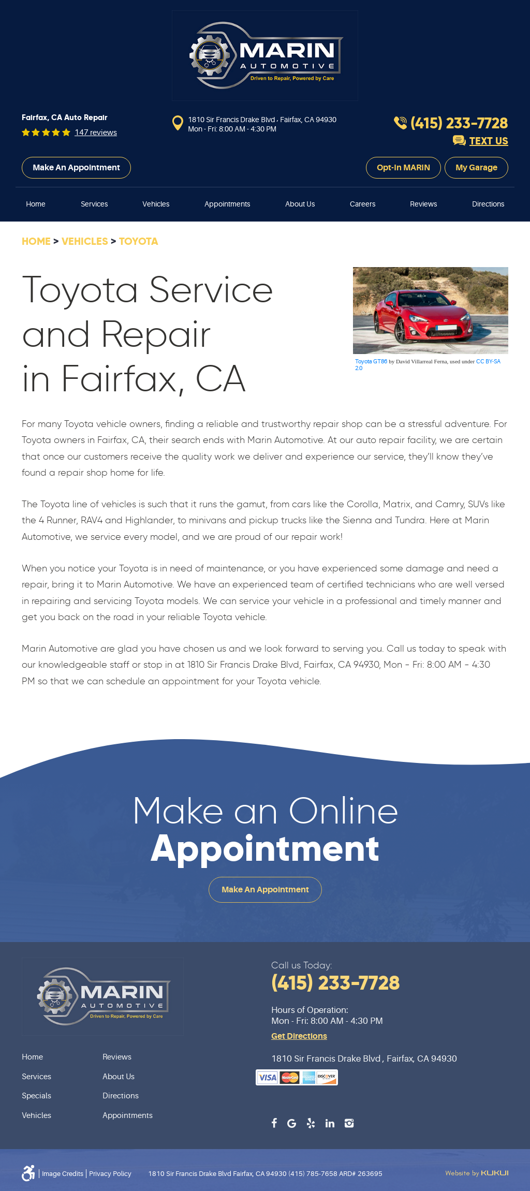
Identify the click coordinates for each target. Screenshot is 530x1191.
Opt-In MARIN (403, 167)
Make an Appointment (76, 167)
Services (94, 204)
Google (291, 1123)
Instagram (349, 1123)
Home (36, 204)
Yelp (310, 1123)
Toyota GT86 (371, 361)
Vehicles (155, 204)
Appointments (227, 204)
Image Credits (62, 1174)
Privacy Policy (110, 1174)
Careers (362, 204)
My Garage (476, 167)
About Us (300, 204)
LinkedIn (330, 1123)
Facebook (274, 1123)
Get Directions (299, 1036)
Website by (476, 1173)
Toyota (138, 241)
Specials (36, 1096)
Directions (488, 204)
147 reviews (96, 133)
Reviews (423, 204)
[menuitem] (36, 204)
